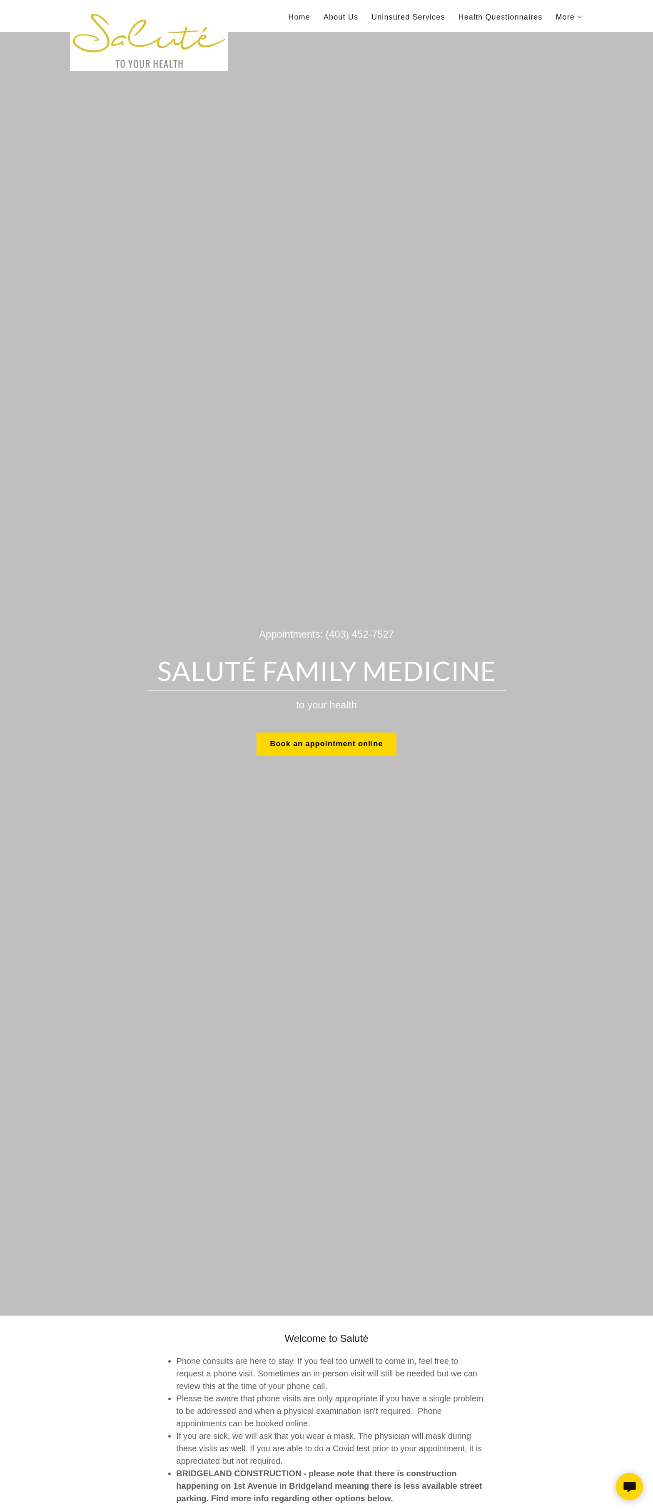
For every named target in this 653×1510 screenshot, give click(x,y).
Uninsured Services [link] (408, 17)
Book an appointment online (326, 744)
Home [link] (299, 17)
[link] (149, 14)
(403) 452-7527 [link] (360, 634)
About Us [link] (341, 17)
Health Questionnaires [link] (501, 17)
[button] (569, 17)
